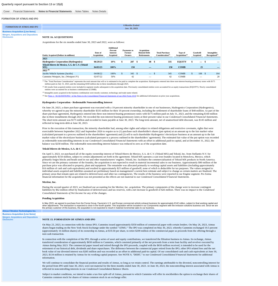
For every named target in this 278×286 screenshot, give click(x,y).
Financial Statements (24, 11)
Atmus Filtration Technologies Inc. (19, 211)
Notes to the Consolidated (88, 96)
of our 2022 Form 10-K (126, 96)
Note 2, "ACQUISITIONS (59, 96)
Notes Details (99, 11)
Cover (6, 11)
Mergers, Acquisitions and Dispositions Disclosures (20, 35)
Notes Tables (82, 11)
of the (74, 96)
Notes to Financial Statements (55, 11)
